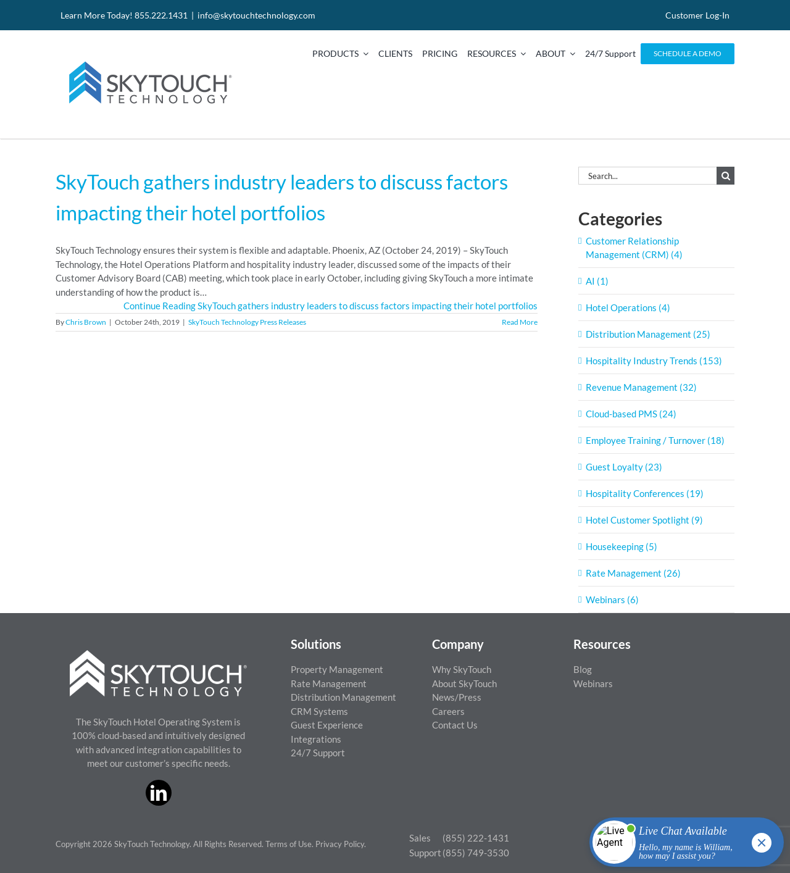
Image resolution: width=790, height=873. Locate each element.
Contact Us (455, 724)
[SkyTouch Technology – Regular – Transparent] (148, 53)
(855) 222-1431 (476, 837)
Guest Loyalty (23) (624, 466)
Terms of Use (288, 844)
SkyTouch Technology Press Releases (247, 322)
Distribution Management (343, 697)
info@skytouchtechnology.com (256, 15)
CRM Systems (319, 711)
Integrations (316, 739)
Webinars (593, 683)
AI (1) (597, 280)
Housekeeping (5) (621, 546)
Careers (448, 711)
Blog (582, 669)
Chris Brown (85, 322)
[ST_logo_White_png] (158, 654)
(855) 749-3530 (476, 852)
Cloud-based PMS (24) (631, 413)
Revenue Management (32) (641, 387)
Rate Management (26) (633, 573)
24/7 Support (318, 752)
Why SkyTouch (461, 669)
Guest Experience (327, 724)
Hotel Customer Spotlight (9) (644, 519)
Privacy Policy (339, 844)
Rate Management (329, 683)
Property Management (337, 669)
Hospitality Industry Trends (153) (654, 360)
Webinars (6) (612, 599)
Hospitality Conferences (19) (645, 493)
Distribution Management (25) (648, 334)
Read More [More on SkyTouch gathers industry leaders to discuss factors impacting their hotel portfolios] (520, 322)
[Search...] (647, 176)
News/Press (456, 697)
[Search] (725, 176)
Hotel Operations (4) (628, 307)
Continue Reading (330, 305)
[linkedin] (159, 793)
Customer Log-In (697, 15)
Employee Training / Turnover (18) (655, 440)
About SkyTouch (464, 683)
